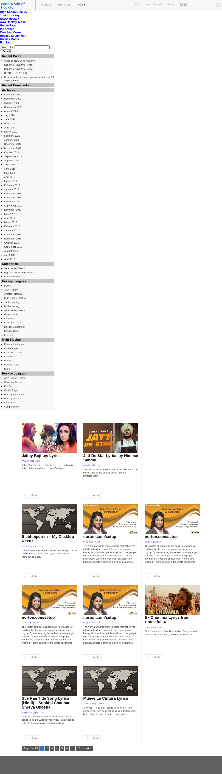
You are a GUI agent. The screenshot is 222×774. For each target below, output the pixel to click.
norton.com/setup (99, 536)
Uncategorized (12, 276)
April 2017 (9, 218)
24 (78, 748)
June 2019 (10, 168)
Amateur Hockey (13, 294)
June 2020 (10, 119)
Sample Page (11, 406)
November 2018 (12, 197)
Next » (87, 748)
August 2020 (11, 111)
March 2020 (10, 131)
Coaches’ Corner (11, 32)
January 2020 (11, 140)
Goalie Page (8, 25)
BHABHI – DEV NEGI (15, 73)
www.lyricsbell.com (31, 461)
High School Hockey (13, 11)
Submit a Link (142, 4)
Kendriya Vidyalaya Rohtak (18, 65)
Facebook (185, 4)
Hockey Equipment (13, 35)
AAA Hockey (11, 289)
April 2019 (9, 177)
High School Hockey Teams (19, 272)
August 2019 (11, 160)
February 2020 (12, 135)
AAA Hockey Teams (13, 22)
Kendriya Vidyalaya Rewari (18, 69)
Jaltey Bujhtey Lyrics (41, 455)
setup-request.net (91, 542)
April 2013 (9, 259)
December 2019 (12, 144)
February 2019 (12, 185)
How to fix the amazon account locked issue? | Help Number (29, 79)
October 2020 (11, 103)
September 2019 (13, 156)
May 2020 (9, 123)
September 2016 (13, 247)
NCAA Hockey (9, 18)
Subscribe (158, 4)
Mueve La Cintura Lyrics (105, 698)
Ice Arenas (7, 29)
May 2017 (9, 214)
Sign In (171, 4)
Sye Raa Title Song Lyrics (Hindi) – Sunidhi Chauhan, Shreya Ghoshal (47, 702)
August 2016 (11, 251)
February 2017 (12, 226)
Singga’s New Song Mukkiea (19, 60)
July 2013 (9, 255)
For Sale (5, 42)
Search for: (7, 47)
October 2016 (11, 242)
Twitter (181, 4)
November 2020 (12, 98)
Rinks (7, 369)
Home (7, 285)
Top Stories (45, 5)
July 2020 (9, 115)
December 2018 (12, 193)
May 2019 (9, 173)
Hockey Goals (9, 39)
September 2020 (13, 107)
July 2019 (9, 164)
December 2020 (12, 94)
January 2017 (11, 230)
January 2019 (11, 189)
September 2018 (13, 205)
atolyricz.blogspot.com (32, 712)
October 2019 (11, 152)
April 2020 (9, 127)
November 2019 (12, 148)
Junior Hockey (9, 15)
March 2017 (10, 222)
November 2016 (12, 238)
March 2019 (10, 181)
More (82, 5)
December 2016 (12, 234)
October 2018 (11, 201)
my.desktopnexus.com (32, 546)
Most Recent (63, 5)
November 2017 (12, 209)
